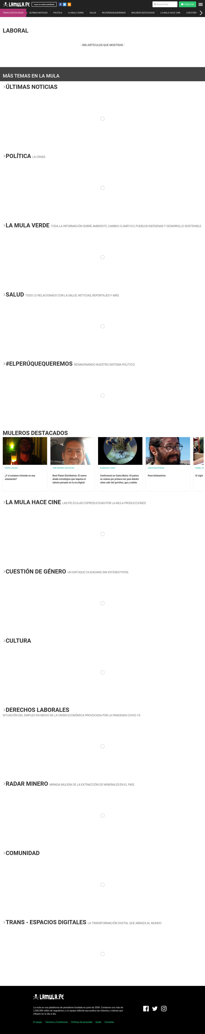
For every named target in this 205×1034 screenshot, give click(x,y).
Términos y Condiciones (56, 1022)
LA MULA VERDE (76, 13)
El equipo (37, 1022)
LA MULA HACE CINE (170, 13)
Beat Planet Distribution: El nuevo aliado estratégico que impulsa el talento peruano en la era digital (69, 479)
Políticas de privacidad (81, 1022)
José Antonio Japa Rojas (63, 468)
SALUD (93, 13)
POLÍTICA (57, 13)
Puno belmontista (157, 475)
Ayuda (98, 1022)
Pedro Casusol (11, 468)
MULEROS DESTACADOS (143, 13)
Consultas (109, 1022)
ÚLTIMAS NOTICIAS (38, 13)
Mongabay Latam (107, 468)
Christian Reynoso (156, 468)
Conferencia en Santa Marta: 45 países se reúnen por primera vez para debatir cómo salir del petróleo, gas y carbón (119, 479)
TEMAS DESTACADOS (13, 13)
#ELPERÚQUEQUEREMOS (114, 13)
